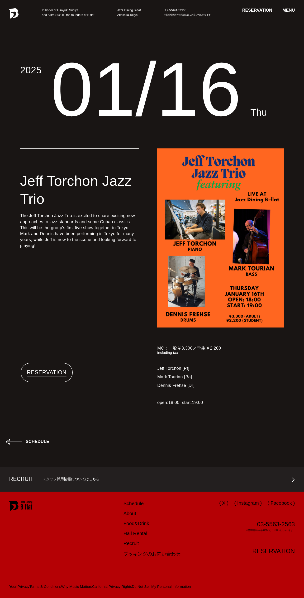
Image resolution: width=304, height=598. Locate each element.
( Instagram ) (248, 503)
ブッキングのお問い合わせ (152, 553)
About (130, 513)
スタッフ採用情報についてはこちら (71, 479)
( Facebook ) (281, 503)
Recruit (131, 543)
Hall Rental (135, 533)
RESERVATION (46, 372)
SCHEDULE (37, 441)
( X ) (223, 503)
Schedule (134, 503)
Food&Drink (136, 523)
